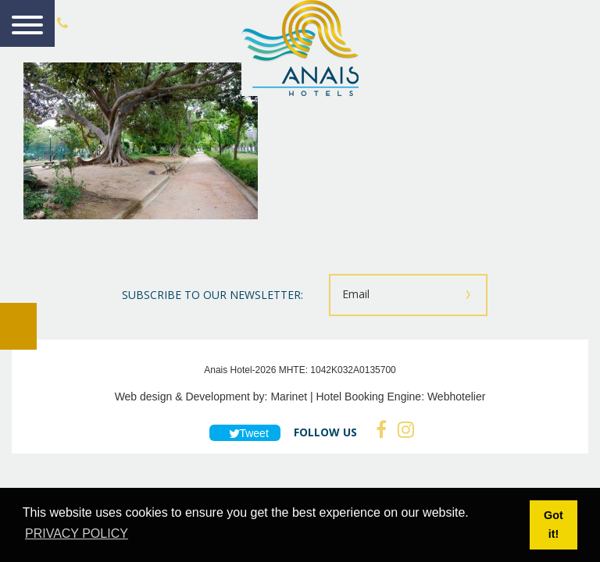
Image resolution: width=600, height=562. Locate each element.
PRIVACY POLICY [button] (76, 533)
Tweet (245, 433)
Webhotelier (456, 396)
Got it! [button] (553, 524)
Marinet (288, 396)
